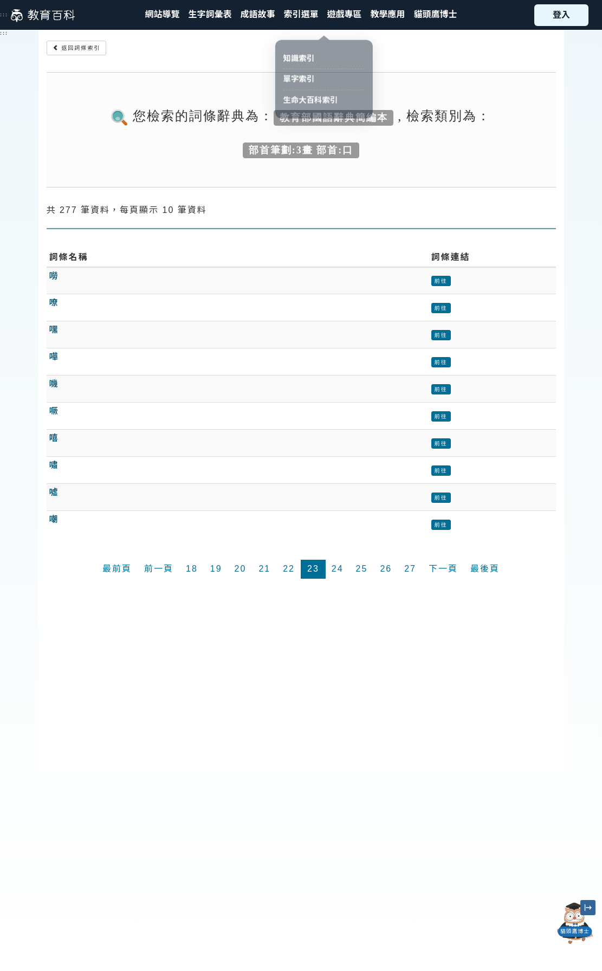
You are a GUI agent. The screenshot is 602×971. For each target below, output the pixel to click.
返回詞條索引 (77, 48)
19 (216, 568)
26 (386, 568)
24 (338, 568)
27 (410, 568)
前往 (441, 281)
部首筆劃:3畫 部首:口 (301, 149)
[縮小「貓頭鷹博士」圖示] (587, 907)
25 (362, 568)
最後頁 (485, 568)
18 (192, 568)
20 (241, 568)
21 (264, 568)
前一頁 (158, 568)
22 (289, 568)
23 (313, 568)
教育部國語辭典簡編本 (334, 117)
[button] (300, 15)
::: (4, 14)
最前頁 (117, 568)
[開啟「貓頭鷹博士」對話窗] (575, 923)
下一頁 (443, 568)
